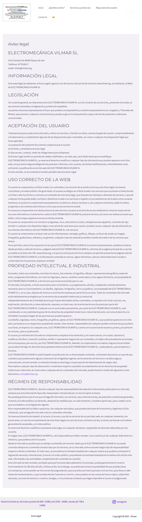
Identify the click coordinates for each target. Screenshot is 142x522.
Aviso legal (35, 515)
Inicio (40, 7)
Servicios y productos (78, 7)
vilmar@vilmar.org (29, 374)
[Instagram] (119, 502)
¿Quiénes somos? (56, 7)
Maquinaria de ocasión (104, 7)
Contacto (42, 17)
